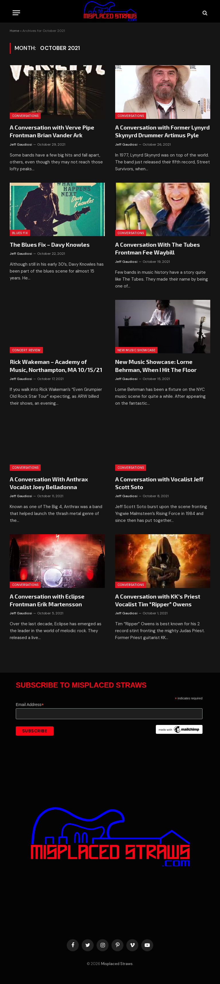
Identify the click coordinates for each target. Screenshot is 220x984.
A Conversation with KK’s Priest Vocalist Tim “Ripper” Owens (157, 600)
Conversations (25, 116)
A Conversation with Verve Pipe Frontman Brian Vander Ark (52, 131)
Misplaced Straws (117, 963)
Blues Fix (20, 233)
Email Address (30, 704)
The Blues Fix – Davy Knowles (50, 244)
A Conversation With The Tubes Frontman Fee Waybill (157, 248)
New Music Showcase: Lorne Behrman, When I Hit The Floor (156, 365)
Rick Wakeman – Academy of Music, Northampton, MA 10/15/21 (56, 365)
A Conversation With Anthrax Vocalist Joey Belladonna (49, 483)
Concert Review (26, 350)
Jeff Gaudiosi (21, 144)
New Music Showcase (136, 350)
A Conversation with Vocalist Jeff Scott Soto (159, 483)
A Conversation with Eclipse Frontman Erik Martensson (47, 600)
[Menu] (16, 12)
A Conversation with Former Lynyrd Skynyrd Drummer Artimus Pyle (162, 131)
